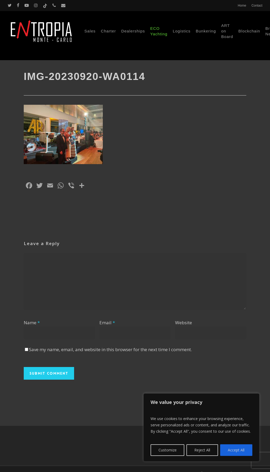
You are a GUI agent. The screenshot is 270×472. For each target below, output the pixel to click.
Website (183, 323)
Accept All (236, 449)
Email (107, 323)
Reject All (202, 449)
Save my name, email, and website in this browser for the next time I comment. (110, 349)
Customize (167, 449)
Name (32, 323)
